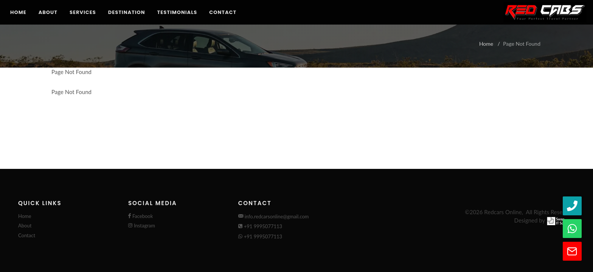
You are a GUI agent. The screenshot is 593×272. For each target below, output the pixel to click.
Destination (126, 12)
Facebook (142, 216)
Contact (222, 12)
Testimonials (177, 12)
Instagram (144, 226)
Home (18, 12)
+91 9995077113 (260, 226)
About (48, 12)
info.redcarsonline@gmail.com (273, 216)
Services (83, 12)
